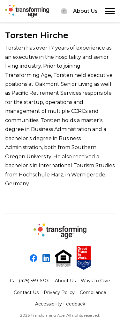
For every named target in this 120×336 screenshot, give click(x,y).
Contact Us (26, 292)
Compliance (93, 292)
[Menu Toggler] (64, 11)
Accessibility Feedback (60, 304)
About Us (85, 11)
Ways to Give (95, 281)
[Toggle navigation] (110, 11)
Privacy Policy (59, 292)
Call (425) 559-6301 (30, 281)
